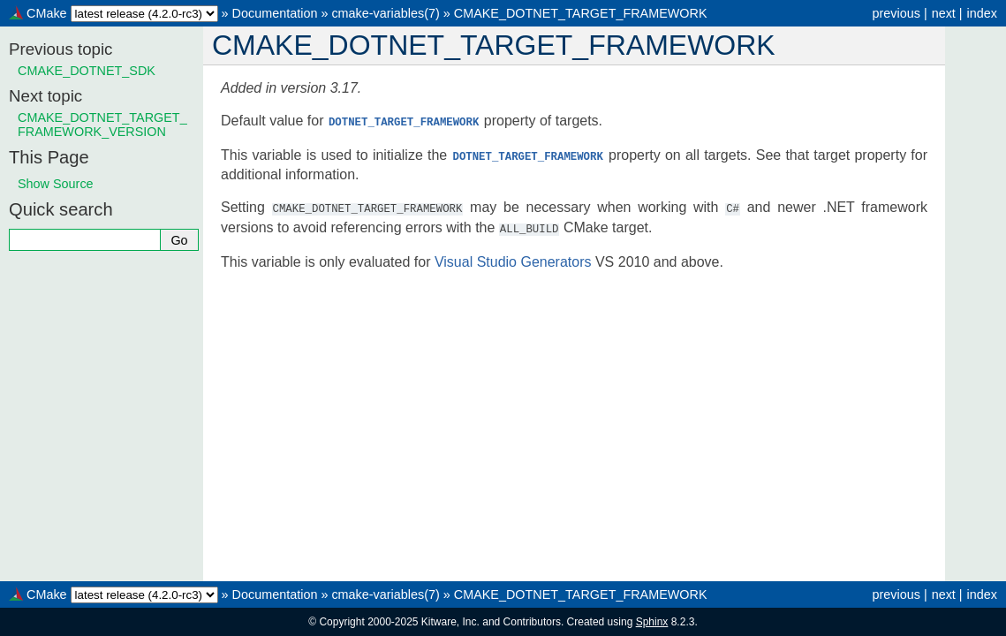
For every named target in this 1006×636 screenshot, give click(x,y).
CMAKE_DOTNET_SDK (86, 71)
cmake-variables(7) (385, 13)
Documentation (275, 13)
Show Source (56, 184)
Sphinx (652, 622)
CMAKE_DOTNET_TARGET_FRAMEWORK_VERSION (102, 124)
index (982, 13)
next (944, 13)
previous (895, 13)
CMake (46, 13)
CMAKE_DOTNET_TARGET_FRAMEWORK (580, 13)
